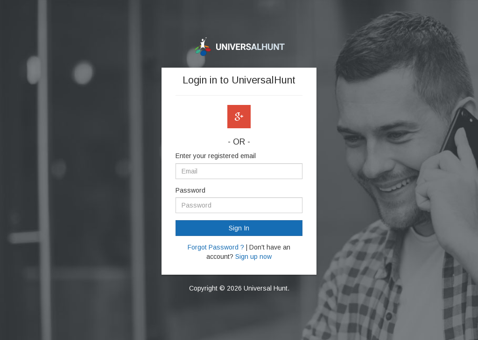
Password (190, 190)
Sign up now (253, 256)
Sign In (239, 228)
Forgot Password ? (216, 247)
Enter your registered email (216, 156)
